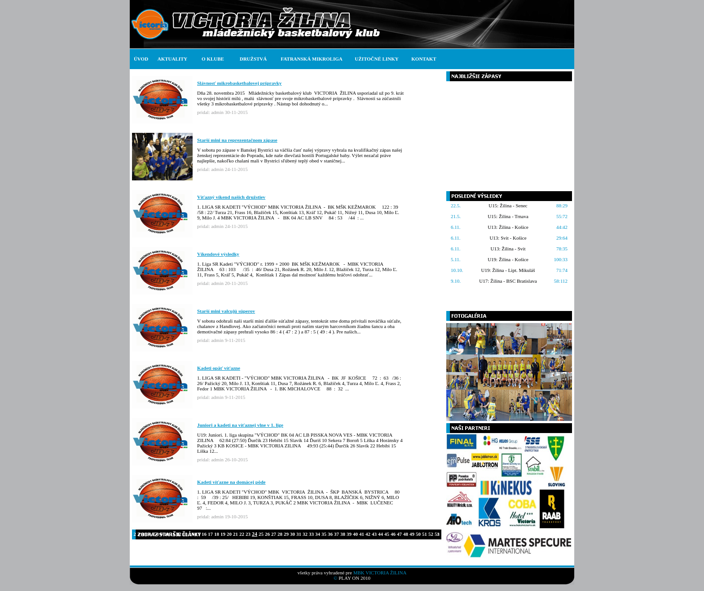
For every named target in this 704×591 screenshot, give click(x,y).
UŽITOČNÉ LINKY (376, 58)
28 (279, 534)
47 (399, 534)
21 (235, 534)
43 (374, 534)
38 (342, 534)
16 (204, 534)
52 (430, 534)
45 (386, 534)
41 (361, 534)
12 (178, 534)
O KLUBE (213, 58)
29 (286, 534)
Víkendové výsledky (218, 254)
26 (267, 534)
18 (216, 534)
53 (437, 534)
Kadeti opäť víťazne (218, 368)
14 (191, 534)
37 (336, 534)
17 (210, 534)
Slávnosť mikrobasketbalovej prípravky (239, 83)
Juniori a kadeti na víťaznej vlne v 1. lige (240, 425)
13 (185, 534)
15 (197, 534)
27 (273, 534)
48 (405, 534)
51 (424, 534)
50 (418, 534)
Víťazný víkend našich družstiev (231, 197)
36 (330, 534)
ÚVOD (141, 58)
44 (380, 534)
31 (298, 534)
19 (222, 534)
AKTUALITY (173, 58)
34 (317, 534)
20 (229, 534)
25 (261, 534)
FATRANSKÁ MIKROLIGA (311, 58)
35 (323, 534)
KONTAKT (423, 58)
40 (355, 534)
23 (248, 534)
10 (166, 534)
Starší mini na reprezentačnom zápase (237, 140)
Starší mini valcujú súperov (226, 311)
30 (292, 534)
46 (393, 534)
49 (411, 534)
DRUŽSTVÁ (253, 58)
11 (173, 534)
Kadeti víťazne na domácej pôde (231, 482)
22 (241, 534)
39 (349, 534)
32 (305, 534)
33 (311, 534)
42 (367, 534)
